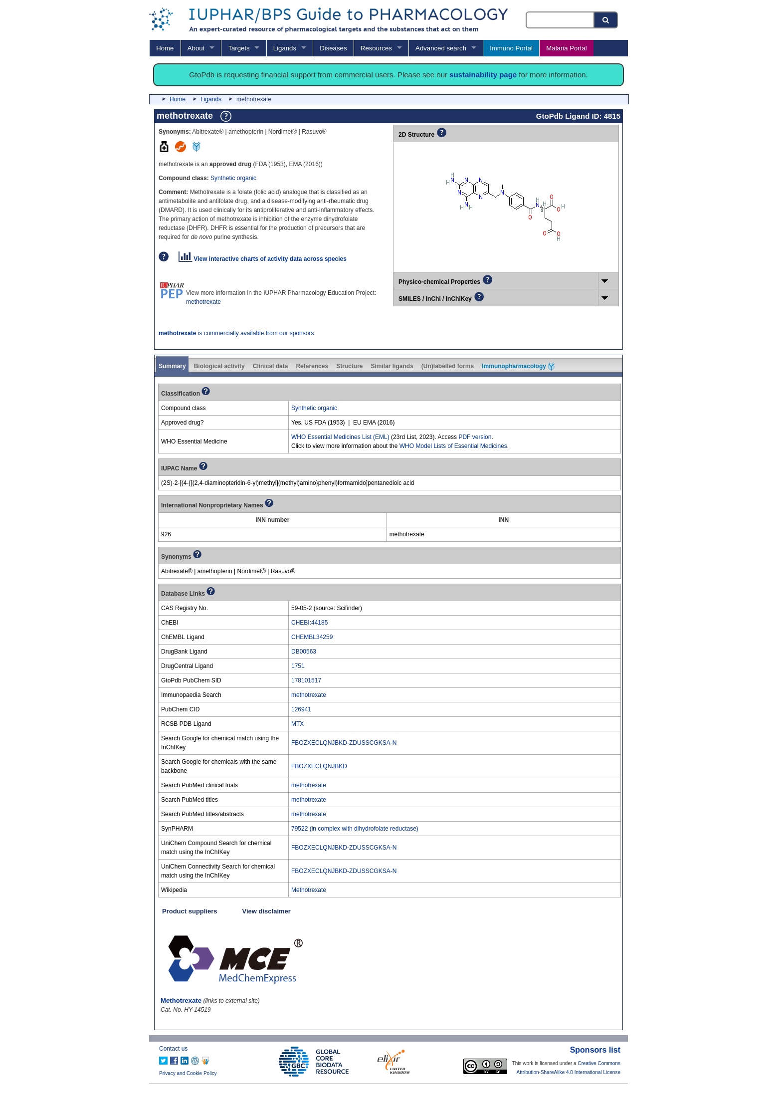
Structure (349, 366)
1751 (298, 665)
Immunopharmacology (518, 366)
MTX (297, 723)
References (312, 366)
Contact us (173, 1048)
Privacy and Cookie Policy (188, 1073)
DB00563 (303, 651)
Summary (172, 366)
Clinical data (270, 366)
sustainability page (483, 74)
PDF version (474, 437)
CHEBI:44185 (309, 622)
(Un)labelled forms (447, 366)
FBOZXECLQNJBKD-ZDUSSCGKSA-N (343, 742)
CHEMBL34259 (312, 637)
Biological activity (219, 366)
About (196, 48)
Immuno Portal (511, 48)
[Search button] (606, 19)
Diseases (333, 48)
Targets (238, 48)
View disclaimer (266, 911)
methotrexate (203, 301)
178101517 (306, 680)
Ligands (284, 48)
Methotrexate (308, 889)
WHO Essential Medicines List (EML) (340, 437)
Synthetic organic (233, 178)
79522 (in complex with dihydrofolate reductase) (354, 828)
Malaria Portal (566, 48)
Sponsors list (595, 1050)
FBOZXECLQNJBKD (319, 766)
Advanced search (440, 48)
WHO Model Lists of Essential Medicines (453, 445)
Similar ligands (392, 366)
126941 (301, 709)
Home (165, 48)
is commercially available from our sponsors (236, 333)
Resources (376, 48)
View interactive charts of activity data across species (263, 258)
